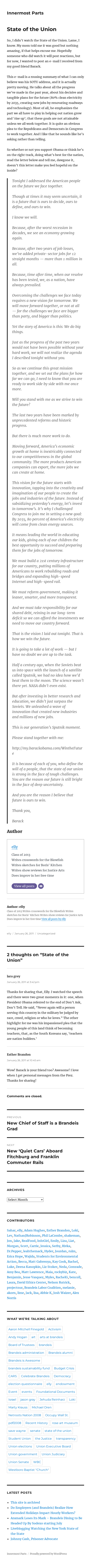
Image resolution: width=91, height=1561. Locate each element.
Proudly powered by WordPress (48, 1553)
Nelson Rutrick (59, 1282)
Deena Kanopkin (28, 1267)
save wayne (17, 1431)
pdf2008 (14, 1423)
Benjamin (14, 1277)
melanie (69, 1287)
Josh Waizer (62, 1293)
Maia (49, 1272)
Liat (71, 1241)
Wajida (29, 1256)
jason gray (27, 1399)
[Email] (41, 886)
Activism (54, 1329)
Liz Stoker (49, 1267)
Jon (9, 1241)
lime (20, 1293)
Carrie (34, 1246)
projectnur (15, 1287)
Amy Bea (13, 1272)
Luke (10, 1267)
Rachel (73, 1261)
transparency (66, 1438)
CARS (12, 1376)
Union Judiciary (53, 1454)
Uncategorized (46, 933)
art (33, 1337)
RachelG (62, 1277)
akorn (11, 1293)
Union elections (20, 1446)
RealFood (29, 1241)
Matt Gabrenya (39, 1261)
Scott (24, 1246)
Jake (17, 1241)
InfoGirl (43, 1241)
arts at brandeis (51, 1337)
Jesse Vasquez (33, 1277)
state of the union (58, 1431)
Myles (49, 1277)
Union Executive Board (53, 1446)
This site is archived (25, 1502)
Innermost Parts (25, 13)
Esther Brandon (58, 1230)
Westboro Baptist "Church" (28, 1470)
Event (12, 1392)
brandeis (45, 1345)
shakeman (72, 1235)
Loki (75, 1230)
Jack (29, 1293)
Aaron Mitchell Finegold (26, 1329)
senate (35, 1431)
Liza (64, 1241)
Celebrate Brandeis (35, 1376)
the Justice (43, 1438)
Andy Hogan (17, 1337)
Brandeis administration (26, 1352)
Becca (22, 1261)
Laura (11, 1282)
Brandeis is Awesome (24, 1360)
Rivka (66, 1246)
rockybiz (60, 1272)
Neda (63, 1267)
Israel (12, 1399)
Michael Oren (42, 1407)
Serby (56, 1246)
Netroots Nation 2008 (24, 1415)
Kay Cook (59, 1261)
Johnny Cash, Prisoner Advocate (34, 1539)
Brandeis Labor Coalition (42, 1287)
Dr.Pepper (14, 1251)
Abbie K (46, 1293)
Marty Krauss (17, 1407)
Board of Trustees (21, 1345)
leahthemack (33, 1251)
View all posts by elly (53, 919)
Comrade (75, 1267)
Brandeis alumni (60, 1352)
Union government (22, 1454)
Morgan (13, 1246)
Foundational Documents (55, 1392)
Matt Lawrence (32, 1272)
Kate (72, 1272)
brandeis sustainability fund (29, 1368)
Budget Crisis (64, 1368)
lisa (35, 1293)
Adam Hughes (34, 1230)
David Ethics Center (31, 1282)
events (27, 1392)
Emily (54, 1241)
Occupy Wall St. (56, 1415)
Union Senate (18, 1462)
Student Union (19, 1438)
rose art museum (65, 1423)
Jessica (45, 1246)
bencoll (75, 1277)
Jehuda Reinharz (52, 1399)
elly (15, 847)
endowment (65, 1384)
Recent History (36, 1423)
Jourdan (61, 1251)
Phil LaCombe (52, 1235)
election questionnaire (25, 1384)
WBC (37, 1462)
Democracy (62, 1376)
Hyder (48, 1251)
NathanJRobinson (27, 1235)
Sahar (11, 1230)
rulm (71, 1251)
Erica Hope (15, 1256)
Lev (9, 1235)
